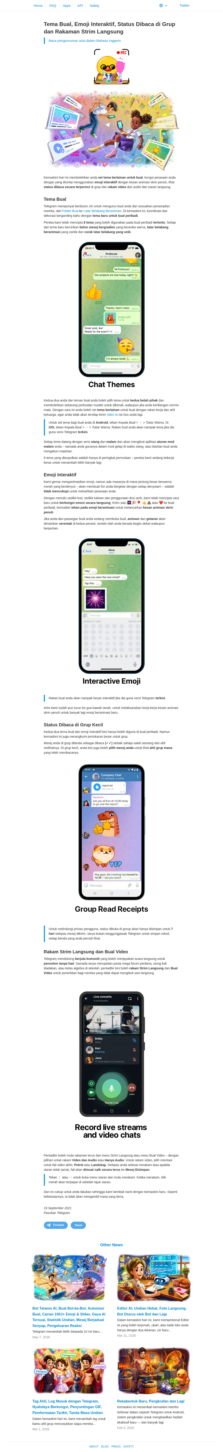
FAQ (52, 5)
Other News (111, 1245)
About (93, 1446)
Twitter (181, 5)
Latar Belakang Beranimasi (102, 211)
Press (116, 1446)
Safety (94, 5)
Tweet (78, 1225)
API (80, 5)
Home (38, 5)
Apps (67, 5)
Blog (105, 1446)
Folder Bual (70, 211)
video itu (112, 414)
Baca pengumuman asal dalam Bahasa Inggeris (85, 40)
